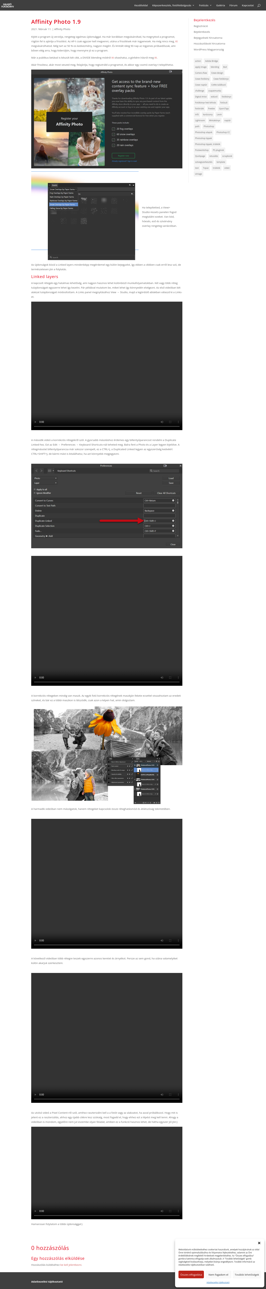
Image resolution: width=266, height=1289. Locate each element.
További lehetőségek (247, 1274)
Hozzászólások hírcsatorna (209, 43)
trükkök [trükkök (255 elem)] (216, 168)
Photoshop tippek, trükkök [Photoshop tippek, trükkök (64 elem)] (207, 144)
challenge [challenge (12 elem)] (199, 90)
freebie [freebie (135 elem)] (211, 108)
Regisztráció (201, 26)
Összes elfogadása (191, 1274)
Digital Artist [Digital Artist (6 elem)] (201, 96)
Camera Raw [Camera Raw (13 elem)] (201, 72)
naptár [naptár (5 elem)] (227, 120)
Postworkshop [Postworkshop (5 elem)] (202, 150)
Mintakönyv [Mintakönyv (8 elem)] (214, 120)
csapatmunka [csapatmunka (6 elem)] (214, 90)
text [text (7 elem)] (197, 168)
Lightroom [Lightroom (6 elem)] (200, 120)
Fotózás (203, 5)
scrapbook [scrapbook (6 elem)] (227, 156)
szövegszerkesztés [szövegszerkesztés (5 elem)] (203, 162)
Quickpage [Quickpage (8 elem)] (200, 156)
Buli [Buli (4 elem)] (225, 67)
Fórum (233, 5)
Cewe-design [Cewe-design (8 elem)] (217, 72)
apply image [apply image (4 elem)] (201, 67)
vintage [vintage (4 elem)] (198, 173)
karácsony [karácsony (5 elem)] (208, 114)
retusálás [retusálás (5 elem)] (213, 156)
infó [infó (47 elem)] (197, 114)
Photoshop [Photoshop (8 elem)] (209, 126)
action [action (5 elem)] (198, 61)
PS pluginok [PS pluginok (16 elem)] (218, 150)
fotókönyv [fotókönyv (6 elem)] (226, 96)
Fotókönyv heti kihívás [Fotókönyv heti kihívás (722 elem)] (205, 102)
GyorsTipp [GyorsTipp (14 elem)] (224, 108)
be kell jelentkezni (70, 1264)
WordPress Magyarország (209, 49)
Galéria (220, 5)
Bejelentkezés (202, 31)
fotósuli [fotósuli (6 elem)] (223, 102)
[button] (259, 1243)
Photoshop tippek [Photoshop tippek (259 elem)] (203, 138)
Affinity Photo (62, 29)
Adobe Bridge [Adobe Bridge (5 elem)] (211, 61)
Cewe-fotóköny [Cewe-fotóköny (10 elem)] (202, 78)
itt (176, 41)
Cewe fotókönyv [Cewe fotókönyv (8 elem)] (221, 78)
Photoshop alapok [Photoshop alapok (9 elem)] (203, 132)
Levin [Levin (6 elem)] (219, 114)
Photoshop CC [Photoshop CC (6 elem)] (223, 132)
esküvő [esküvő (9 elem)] (214, 96)
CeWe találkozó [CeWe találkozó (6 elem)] (218, 84)
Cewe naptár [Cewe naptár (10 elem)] (201, 84)
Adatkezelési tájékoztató (217, 1282)
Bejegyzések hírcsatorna (208, 37)
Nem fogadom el (218, 1274)
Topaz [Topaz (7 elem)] (205, 168)
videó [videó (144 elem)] (226, 168)
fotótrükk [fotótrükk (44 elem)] (199, 108)
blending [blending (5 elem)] (215, 67)
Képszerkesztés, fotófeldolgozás (171, 5)
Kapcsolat (248, 5)
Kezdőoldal (141, 5)
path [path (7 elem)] (197, 126)
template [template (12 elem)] (221, 162)
